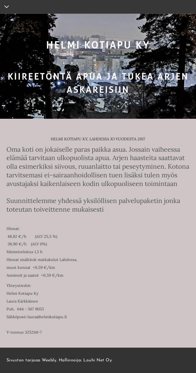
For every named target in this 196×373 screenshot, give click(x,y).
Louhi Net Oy (97, 360)
